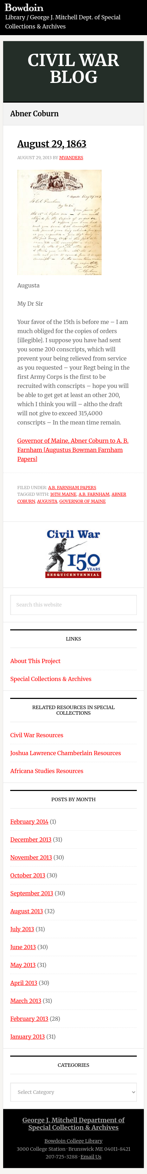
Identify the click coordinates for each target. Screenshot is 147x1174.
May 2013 (23, 964)
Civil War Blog (73, 68)
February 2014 (29, 821)
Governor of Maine (82, 501)
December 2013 (30, 839)
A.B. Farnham (93, 494)
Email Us (91, 1157)
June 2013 (23, 947)
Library (15, 17)
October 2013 (27, 875)
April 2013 (23, 982)
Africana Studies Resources (46, 770)
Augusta (47, 501)
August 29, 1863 (52, 144)
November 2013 (31, 857)
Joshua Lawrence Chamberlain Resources (65, 753)
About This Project (35, 660)
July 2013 (22, 929)
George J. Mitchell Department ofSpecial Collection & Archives (74, 1124)
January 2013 (27, 1036)
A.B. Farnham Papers (72, 487)
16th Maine (63, 494)
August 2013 (26, 911)
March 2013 (25, 1000)
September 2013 (31, 893)
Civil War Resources (36, 735)
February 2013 (29, 1018)
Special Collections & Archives (50, 678)
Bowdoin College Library (74, 1141)
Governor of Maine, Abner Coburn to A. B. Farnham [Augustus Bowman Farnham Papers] (72, 449)
